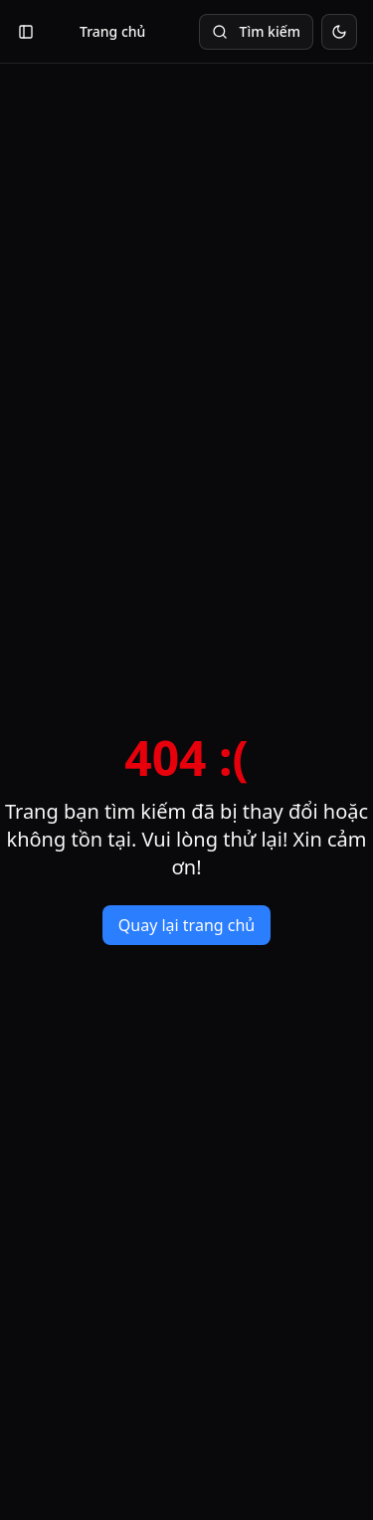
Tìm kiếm (256, 31)
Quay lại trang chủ (186, 925)
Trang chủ (112, 31)
